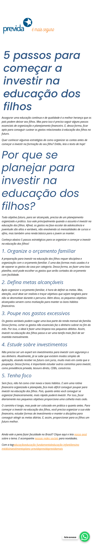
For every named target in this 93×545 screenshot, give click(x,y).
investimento (16, 449)
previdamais (55, 449)
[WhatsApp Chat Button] (85, 537)
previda (44, 449)
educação (19, 445)
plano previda (32, 449)
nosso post (80, 434)
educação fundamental (38, 445)
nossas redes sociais (46, 438)
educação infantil (62, 445)
